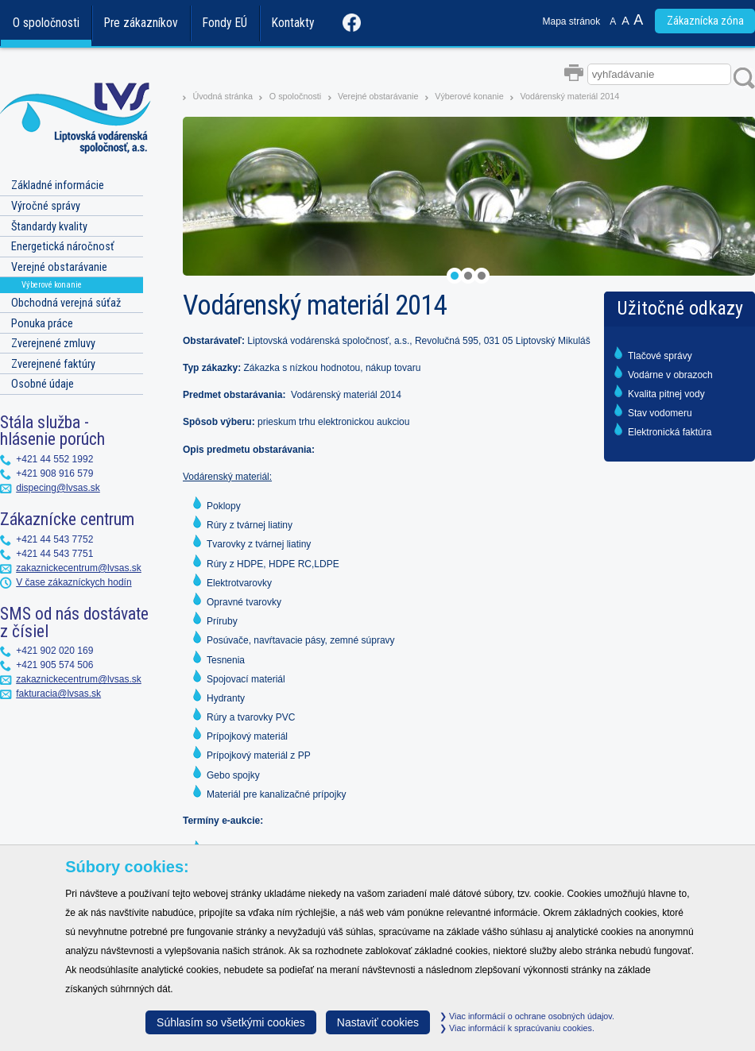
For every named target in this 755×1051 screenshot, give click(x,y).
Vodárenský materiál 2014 (569, 96)
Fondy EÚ (225, 23)
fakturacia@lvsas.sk (58, 693)
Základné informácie (57, 185)
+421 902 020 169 (54, 650)
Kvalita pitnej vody (666, 394)
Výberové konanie (470, 96)
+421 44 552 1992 (54, 459)
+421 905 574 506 (54, 664)
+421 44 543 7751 (54, 553)
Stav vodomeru (660, 413)
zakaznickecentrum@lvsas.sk (78, 568)
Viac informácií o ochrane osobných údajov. (526, 1016)
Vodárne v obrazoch (670, 375)
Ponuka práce (42, 323)
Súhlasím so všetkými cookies (231, 1022)
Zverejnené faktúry (53, 364)
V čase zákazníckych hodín (73, 582)
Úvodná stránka (222, 96)
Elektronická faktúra (669, 432)
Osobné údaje (42, 384)
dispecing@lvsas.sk (58, 487)
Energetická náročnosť (62, 246)
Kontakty (293, 23)
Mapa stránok (572, 21)
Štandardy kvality (49, 227)
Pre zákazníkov (141, 23)
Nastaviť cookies (378, 1022)
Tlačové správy (660, 355)
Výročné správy (45, 206)
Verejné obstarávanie (378, 96)
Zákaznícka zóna (705, 21)
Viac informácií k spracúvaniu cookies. (516, 1028)
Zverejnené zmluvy (53, 343)
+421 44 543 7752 (54, 539)
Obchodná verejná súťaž (66, 303)
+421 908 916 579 (54, 473)
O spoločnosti (46, 23)
